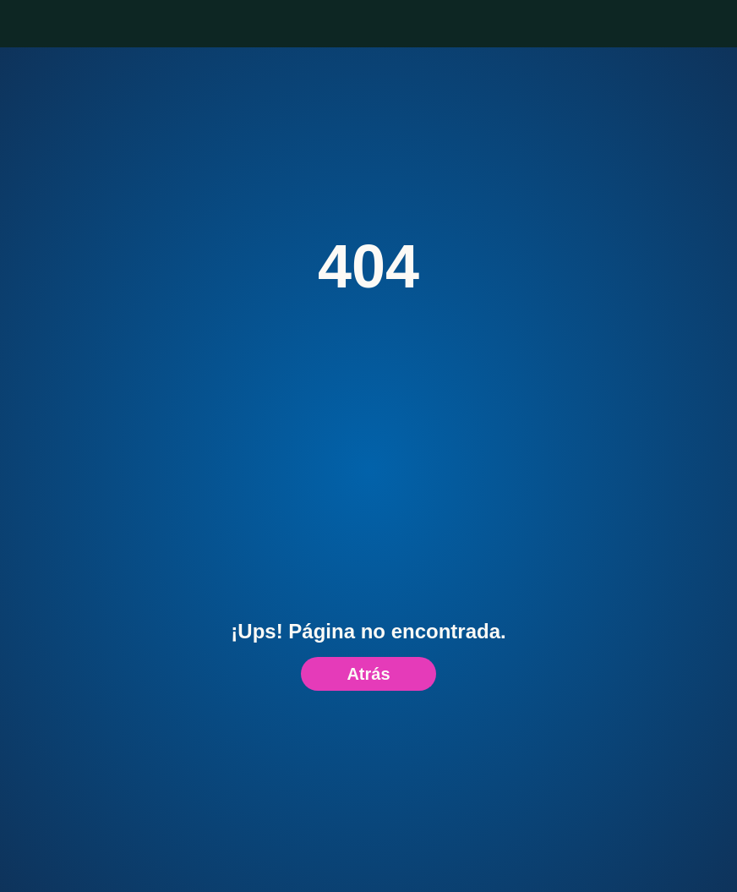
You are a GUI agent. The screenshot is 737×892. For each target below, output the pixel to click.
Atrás (369, 673)
